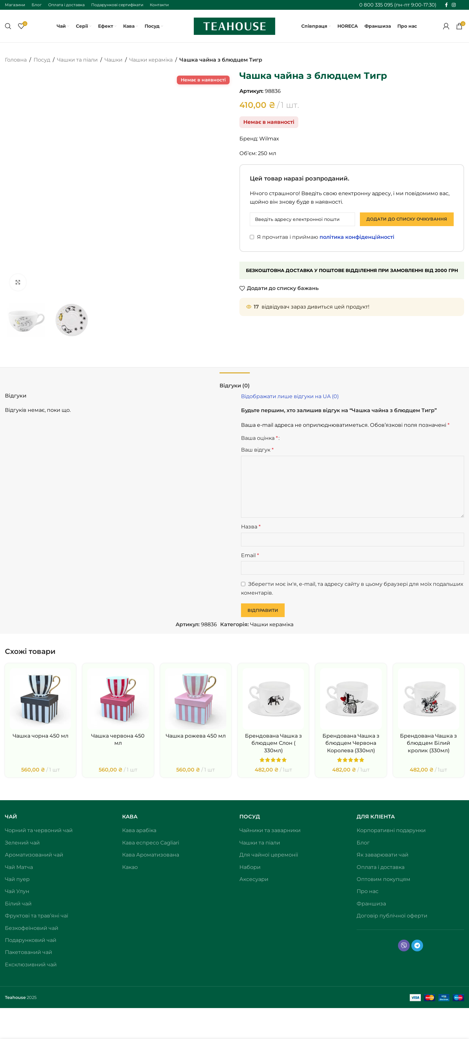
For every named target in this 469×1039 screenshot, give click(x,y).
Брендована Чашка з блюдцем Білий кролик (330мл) (428, 743)
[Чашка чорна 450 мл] (40, 698)
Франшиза (371, 904)
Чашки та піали (77, 60)
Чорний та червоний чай (39, 830)
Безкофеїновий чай (31, 928)
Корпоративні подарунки (391, 830)
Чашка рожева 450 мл (196, 736)
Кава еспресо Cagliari (150, 843)
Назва (251, 527)
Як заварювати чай (382, 855)
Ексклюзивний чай (31, 964)
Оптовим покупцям (383, 879)
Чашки (113, 60)
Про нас (367, 891)
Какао (130, 867)
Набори (250, 867)
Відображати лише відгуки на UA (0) (290, 396)
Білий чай (18, 904)
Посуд (42, 60)
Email (250, 555)
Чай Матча (19, 867)
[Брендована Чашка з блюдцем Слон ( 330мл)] (273, 698)
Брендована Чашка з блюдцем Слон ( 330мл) (273, 743)
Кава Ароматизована (150, 855)
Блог (363, 843)
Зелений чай (22, 843)
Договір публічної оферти (392, 916)
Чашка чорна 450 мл (40, 736)
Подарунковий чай (30, 940)
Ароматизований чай (34, 855)
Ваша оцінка (259, 438)
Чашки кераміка (151, 60)
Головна (16, 60)
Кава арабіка (139, 830)
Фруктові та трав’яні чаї (36, 916)
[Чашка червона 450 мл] (118, 698)
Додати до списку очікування (406, 219)
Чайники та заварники (270, 830)
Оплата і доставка (381, 867)
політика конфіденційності (357, 237)
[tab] (235, 382)
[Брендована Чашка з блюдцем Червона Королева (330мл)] (350, 698)
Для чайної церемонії (268, 855)
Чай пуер (17, 879)
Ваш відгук (257, 450)
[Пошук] (8, 26)
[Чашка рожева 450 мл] (195, 698)
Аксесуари (253, 879)
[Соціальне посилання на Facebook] (446, 5)
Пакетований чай (28, 952)
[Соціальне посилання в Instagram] (454, 5)
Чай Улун (17, 891)
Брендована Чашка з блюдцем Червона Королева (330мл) (350, 743)
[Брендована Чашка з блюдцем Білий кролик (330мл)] (428, 698)
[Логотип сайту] (234, 25)
